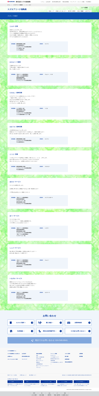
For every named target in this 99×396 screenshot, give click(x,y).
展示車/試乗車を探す (56, 1)
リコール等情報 (64, 381)
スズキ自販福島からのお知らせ (14, 353)
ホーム (42, 1)
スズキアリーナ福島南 (18, 4)
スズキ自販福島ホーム (12, 350)
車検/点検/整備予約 (68, 362)
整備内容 (38, 362)
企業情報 (81, 353)
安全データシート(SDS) (12, 375)
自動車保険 (53, 360)
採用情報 (81, 356)
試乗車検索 (67, 359)
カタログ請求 (67, 353)
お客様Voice (10, 356)
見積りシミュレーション (31, 381)
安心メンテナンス (39, 360)
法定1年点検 (38, 358)
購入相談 (66, 356)
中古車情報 (88, 1)
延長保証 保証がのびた (55, 358)
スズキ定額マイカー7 (55, 357)
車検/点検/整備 (66, 1)
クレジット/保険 (81, 1)
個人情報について (32, 375)
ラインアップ (73, 1)
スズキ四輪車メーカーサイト (14, 381)
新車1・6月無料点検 (40, 357)
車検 (37, 355)
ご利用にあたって (23, 375)
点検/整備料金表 (39, 364)
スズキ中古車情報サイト (80, 381)
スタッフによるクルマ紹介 (13, 359)
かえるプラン (53, 355)
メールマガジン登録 (47, 381)
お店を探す (48, 1)
